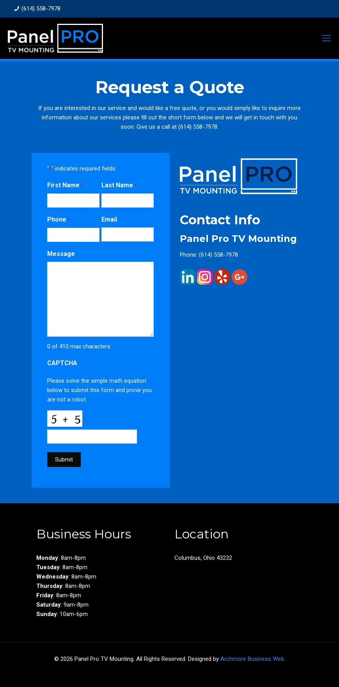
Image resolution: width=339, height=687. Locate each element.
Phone (58, 220)
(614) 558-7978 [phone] (40, 8)
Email (109, 219)
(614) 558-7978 (197, 126)
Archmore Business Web (252, 658)
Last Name (119, 185)
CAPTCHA (62, 363)
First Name (65, 185)
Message (61, 253)
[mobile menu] (326, 38)
